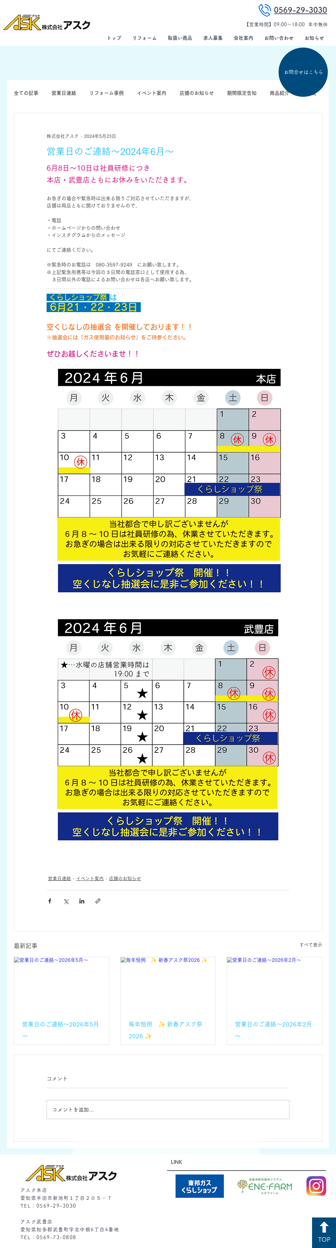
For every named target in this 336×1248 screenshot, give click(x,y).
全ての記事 (26, 93)
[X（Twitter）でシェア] (66, 901)
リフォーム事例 (106, 93)
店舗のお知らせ (196, 93)
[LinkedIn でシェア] (82, 901)
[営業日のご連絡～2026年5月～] (61, 983)
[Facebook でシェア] (50, 901)
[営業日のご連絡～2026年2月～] (274, 983)
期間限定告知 (242, 93)
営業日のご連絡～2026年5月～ (60, 1030)
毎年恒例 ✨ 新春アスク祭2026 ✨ (165, 1030)
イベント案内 (151, 93)
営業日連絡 (64, 93)
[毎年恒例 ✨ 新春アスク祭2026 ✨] (168, 983)
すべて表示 (310, 944)
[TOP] (324, 1232)
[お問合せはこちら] (303, 72)
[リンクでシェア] (98, 901)
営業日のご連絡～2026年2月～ (273, 1030)
